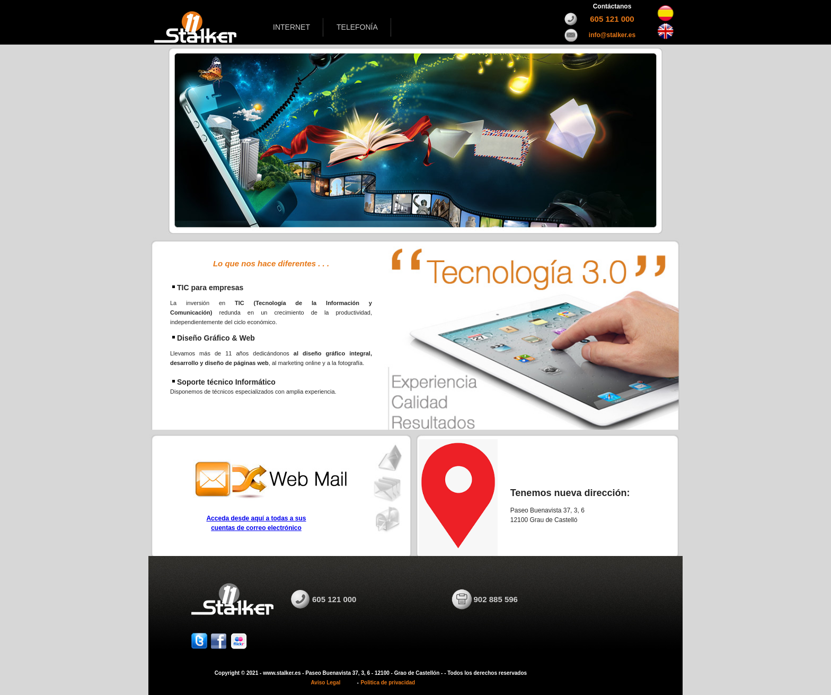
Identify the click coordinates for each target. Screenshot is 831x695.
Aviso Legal (326, 682)
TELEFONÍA (357, 27)
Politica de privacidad (387, 682)
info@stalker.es (612, 35)
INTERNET (291, 27)
